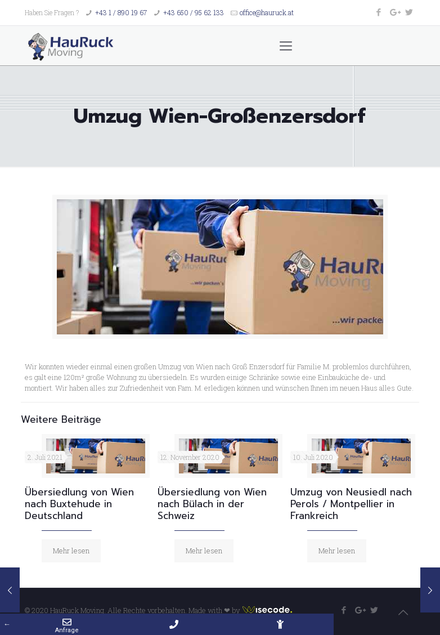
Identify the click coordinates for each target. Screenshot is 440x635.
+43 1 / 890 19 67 (121, 12)
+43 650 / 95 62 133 (193, 12)
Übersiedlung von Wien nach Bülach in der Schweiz (212, 504)
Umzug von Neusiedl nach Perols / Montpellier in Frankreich (351, 504)
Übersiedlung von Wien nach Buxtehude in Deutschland (79, 504)
